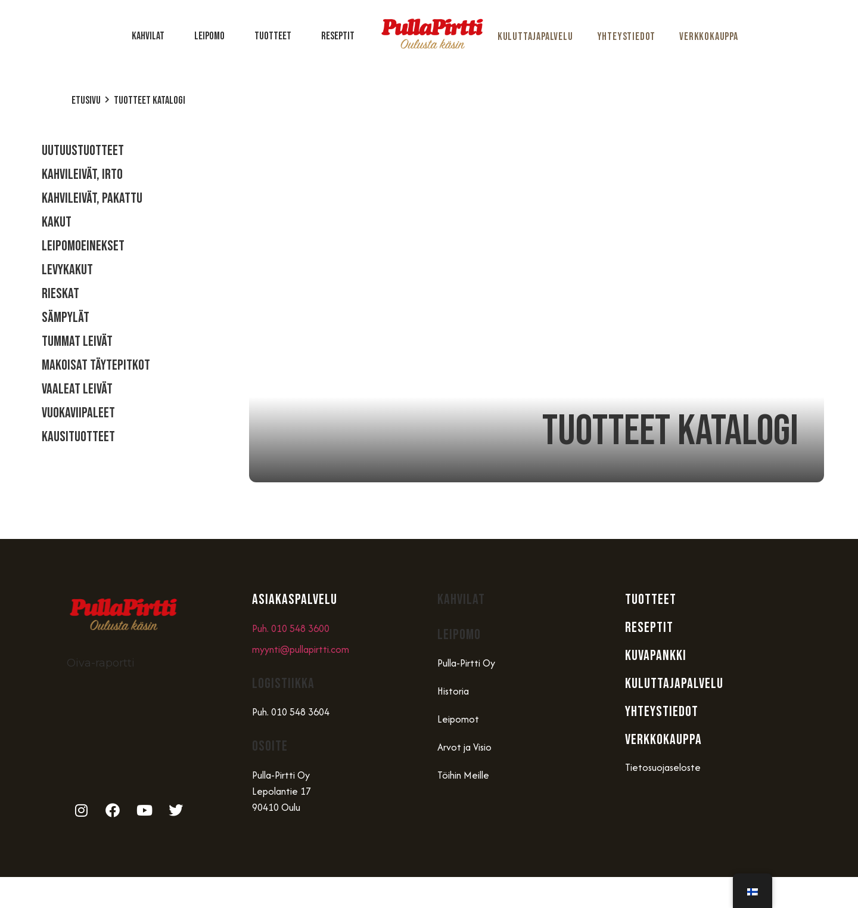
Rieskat (60, 293)
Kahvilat (151, 36)
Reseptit (338, 36)
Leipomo (212, 36)
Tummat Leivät (77, 341)
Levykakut (67, 269)
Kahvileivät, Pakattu (92, 198)
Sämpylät (65, 317)
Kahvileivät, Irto (82, 174)
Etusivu (86, 100)
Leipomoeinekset (83, 246)
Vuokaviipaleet (78, 413)
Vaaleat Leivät (77, 389)
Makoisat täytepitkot (96, 365)
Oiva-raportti (101, 663)
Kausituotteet (78, 436)
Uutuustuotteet (83, 150)
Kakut (57, 222)
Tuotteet (275, 36)
